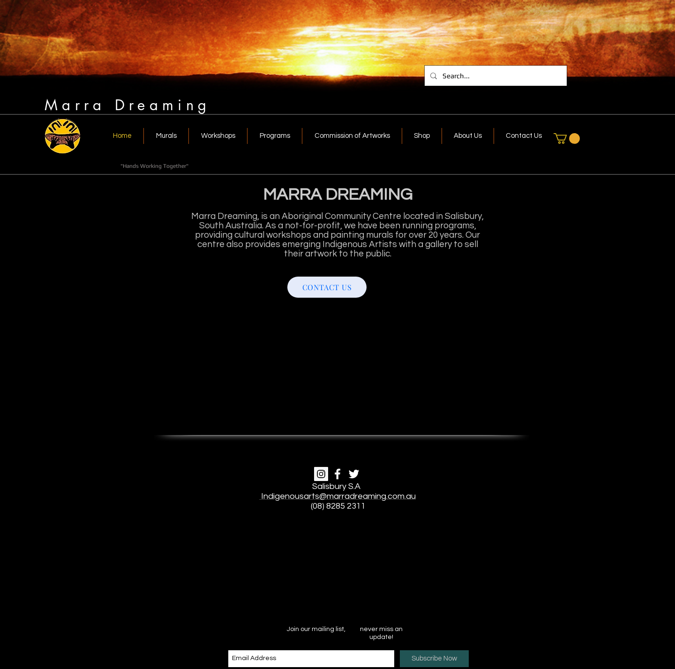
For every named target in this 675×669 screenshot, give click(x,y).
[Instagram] (321, 474)
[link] (567, 138)
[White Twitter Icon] (354, 474)
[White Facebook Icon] (337, 474)
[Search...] (494, 76)
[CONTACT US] (327, 287)
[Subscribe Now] (434, 658)
